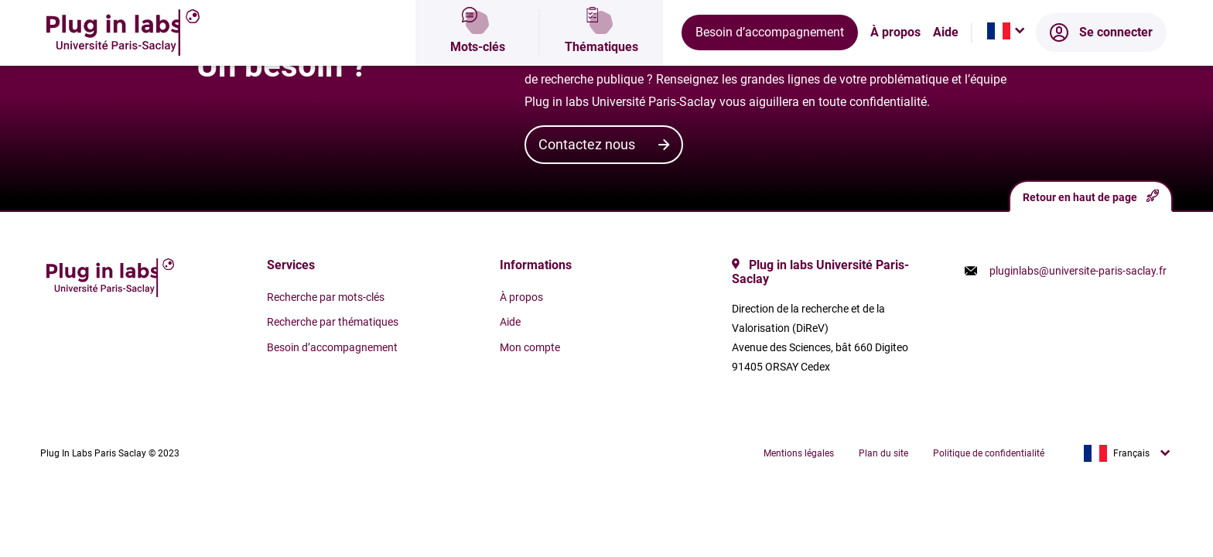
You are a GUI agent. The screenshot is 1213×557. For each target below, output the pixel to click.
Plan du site (883, 453)
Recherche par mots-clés (325, 297)
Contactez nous (586, 144)
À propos (895, 66)
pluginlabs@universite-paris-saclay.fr (1078, 271)
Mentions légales (799, 453)
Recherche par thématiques (332, 322)
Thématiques (601, 65)
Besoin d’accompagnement (769, 65)
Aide (945, 66)
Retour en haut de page (1091, 196)
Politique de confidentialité (988, 453)
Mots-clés (477, 65)
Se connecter (1101, 65)
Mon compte (530, 347)
